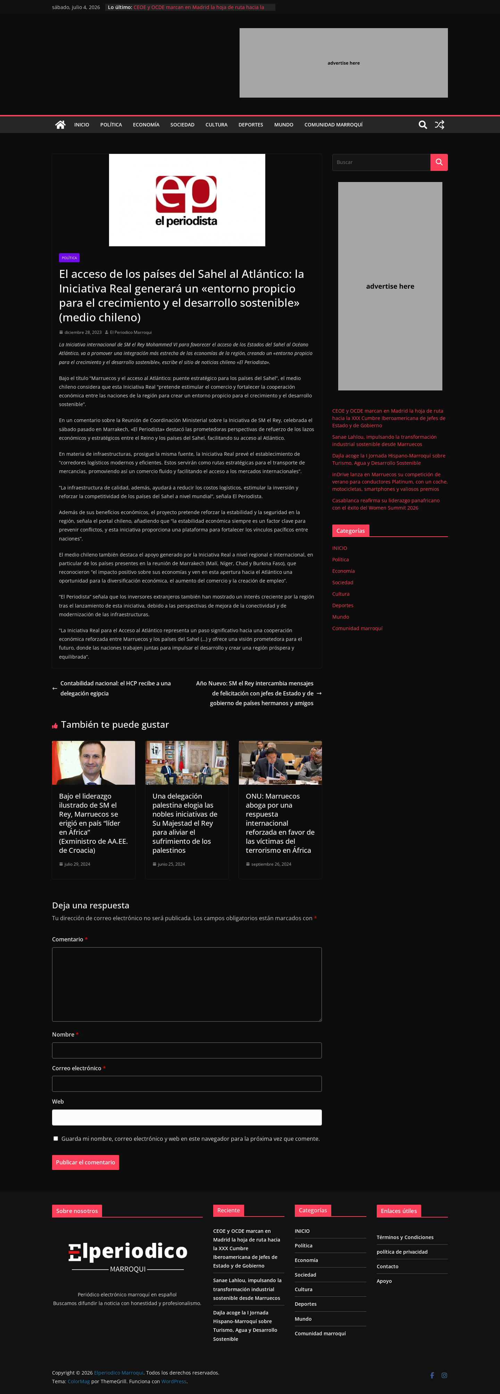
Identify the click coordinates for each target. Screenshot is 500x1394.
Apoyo (384, 1281)
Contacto (388, 1266)
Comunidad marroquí (333, 124)
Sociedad (182, 124)
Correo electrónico (79, 1068)
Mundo (283, 124)
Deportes (251, 124)
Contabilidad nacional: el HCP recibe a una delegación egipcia (111, 688)
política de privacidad (402, 1251)
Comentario (70, 939)
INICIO (81, 124)
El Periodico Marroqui (131, 332)
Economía (146, 124)
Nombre (65, 1034)
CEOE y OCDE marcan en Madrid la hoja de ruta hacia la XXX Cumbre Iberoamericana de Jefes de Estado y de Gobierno (388, 418)
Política (111, 124)
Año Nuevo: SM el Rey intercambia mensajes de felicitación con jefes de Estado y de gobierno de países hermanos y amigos (259, 693)
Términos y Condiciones (405, 1237)
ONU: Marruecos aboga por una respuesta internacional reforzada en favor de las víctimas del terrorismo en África (280, 823)
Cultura (216, 124)
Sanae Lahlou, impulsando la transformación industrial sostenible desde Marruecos (247, 1289)
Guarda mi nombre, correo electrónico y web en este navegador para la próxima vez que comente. (190, 1139)
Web (58, 1101)
